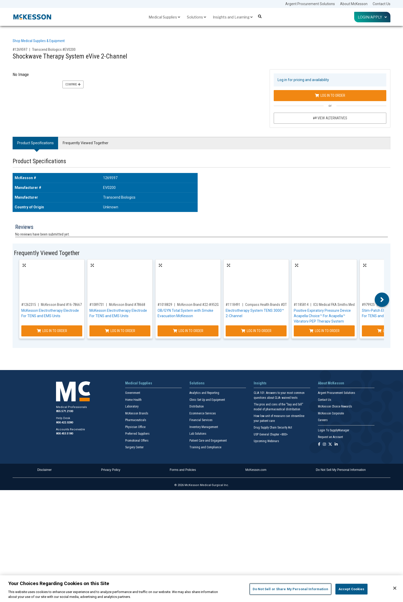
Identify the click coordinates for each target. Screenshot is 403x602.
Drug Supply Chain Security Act (273, 427)
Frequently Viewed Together (85, 143)
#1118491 (233, 305)
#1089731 (96, 305)
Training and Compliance (205, 447)
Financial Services (201, 420)
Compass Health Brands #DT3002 (269, 305)
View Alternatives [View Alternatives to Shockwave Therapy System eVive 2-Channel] (330, 118)
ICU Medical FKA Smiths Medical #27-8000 (343, 305)
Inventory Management (203, 427)
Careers (323, 420)
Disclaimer (44, 470)
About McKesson (354, 4)
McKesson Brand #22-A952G (198, 305)
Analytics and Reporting (204, 393)
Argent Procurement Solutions (310, 4)
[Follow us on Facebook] (319, 444)
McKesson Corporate (331, 413)
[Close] (394, 588)
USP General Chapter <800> (271, 434)
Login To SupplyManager (333, 430)
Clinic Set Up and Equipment (207, 400)
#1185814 (301, 305)
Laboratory (132, 406)
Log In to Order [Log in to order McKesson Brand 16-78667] (52, 331)
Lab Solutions (197, 433)
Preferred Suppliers (137, 433)
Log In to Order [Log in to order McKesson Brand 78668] (120, 331)
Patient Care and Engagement (208, 440)
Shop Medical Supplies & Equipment (39, 41)
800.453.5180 (64, 433)
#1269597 (20, 49)
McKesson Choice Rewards (335, 406)
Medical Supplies (164, 17)
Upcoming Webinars (266, 441)
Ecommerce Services (202, 413)
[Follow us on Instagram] (324, 444)
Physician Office (135, 427)
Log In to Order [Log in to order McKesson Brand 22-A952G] (188, 331)
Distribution (196, 406)
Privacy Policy (110, 470)
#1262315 (28, 305)
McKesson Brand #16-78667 (61, 305)
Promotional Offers (137, 440)
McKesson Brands (136, 413)
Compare (73, 84)
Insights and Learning (233, 17)
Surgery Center (134, 447)
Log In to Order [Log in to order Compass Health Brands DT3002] (256, 331)
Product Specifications (35, 143)
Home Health (133, 400)
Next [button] (382, 300)
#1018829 (165, 305)
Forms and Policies (183, 470)
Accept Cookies (351, 589)
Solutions (196, 17)
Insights (260, 383)
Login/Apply (372, 17)
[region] (201, 588)
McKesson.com (256, 470)
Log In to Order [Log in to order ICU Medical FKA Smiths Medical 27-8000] (324, 331)
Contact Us (381, 4)
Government (132, 393)
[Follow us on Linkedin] (336, 444)
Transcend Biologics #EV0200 (54, 49)
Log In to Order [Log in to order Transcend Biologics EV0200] (330, 95)
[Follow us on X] (330, 444)
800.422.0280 (64, 422)
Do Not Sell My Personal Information (341, 470)
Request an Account (330, 437)
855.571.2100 (64, 411)
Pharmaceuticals (135, 420)
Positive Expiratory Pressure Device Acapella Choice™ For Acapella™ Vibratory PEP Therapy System (322, 315)
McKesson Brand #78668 (127, 305)
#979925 (368, 305)
